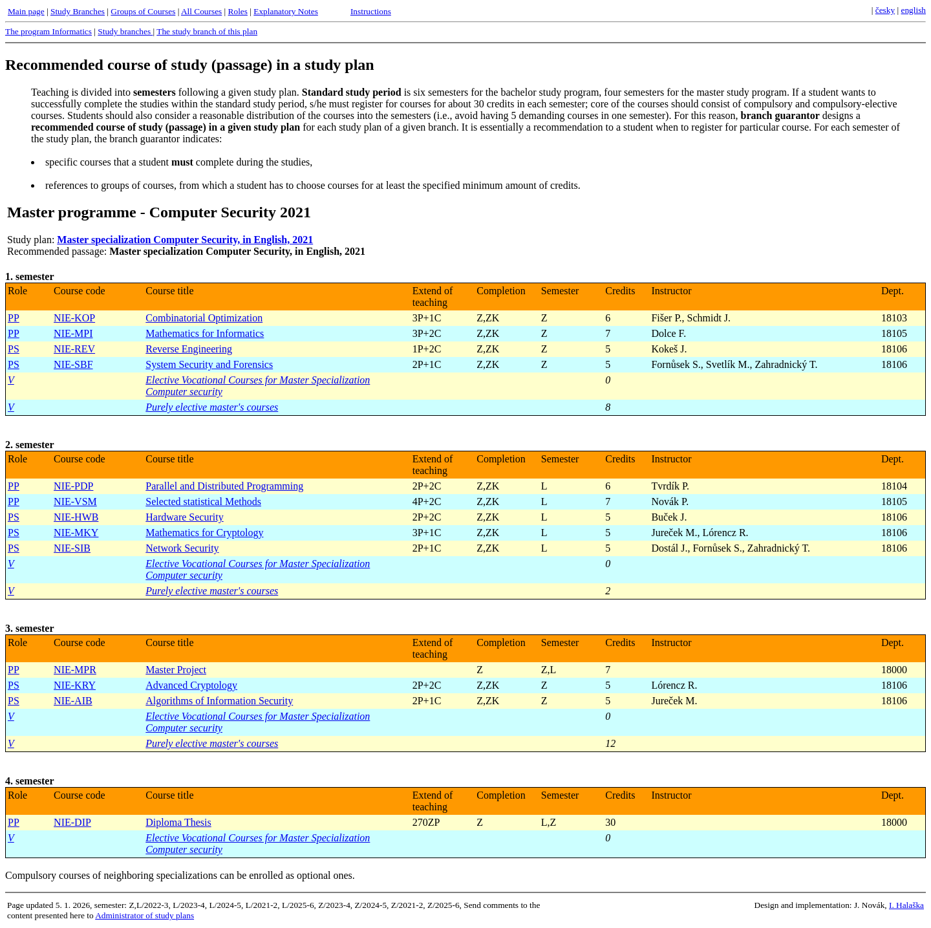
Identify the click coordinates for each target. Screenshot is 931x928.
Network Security (182, 548)
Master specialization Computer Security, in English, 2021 (185, 239)
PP (13, 317)
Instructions (370, 11)
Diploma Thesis (178, 822)
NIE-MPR (75, 669)
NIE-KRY (75, 685)
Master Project (175, 669)
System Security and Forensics (209, 364)
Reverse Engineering (188, 348)
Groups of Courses (143, 11)
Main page (26, 11)
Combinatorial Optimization (203, 317)
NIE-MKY (76, 532)
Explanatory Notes (285, 11)
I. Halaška (906, 905)
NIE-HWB (76, 517)
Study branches (125, 31)
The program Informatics (48, 31)
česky (885, 10)
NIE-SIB (72, 548)
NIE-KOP (74, 317)
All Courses (201, 11)
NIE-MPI (73, 333)
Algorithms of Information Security (219, 700)
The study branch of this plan (206, 31)
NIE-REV (74, 348)
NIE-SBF (73, 364)
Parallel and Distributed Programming (224, 485)
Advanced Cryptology (191, 685)
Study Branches (77, 11)
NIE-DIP (72, 822)
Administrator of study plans (144, 915)
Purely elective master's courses (211, 407)
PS (13, 348)
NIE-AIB (73, 700)
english (913, 10)
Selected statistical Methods (203, 501)
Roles (238, 11)
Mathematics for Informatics (204, 333)
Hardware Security (184, 517)
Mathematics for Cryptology (204, 532)
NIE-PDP (73, 485)
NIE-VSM (75, 501)
